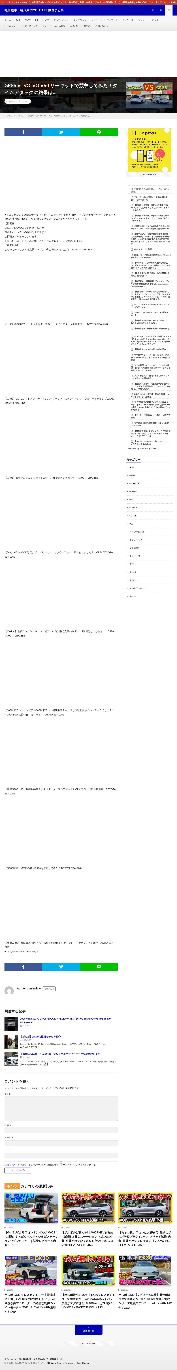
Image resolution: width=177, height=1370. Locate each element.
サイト (7, 1150)
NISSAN (133, 507)
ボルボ (154, 20)
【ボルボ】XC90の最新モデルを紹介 (40, 1036)
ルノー (46, 26)
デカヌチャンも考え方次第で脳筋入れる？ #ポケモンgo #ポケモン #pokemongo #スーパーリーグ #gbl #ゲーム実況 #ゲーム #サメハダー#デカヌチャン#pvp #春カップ (151, 340)
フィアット (112, 20)
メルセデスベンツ (29, 26)
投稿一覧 (48, 988)
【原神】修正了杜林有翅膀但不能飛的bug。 (152, 328)
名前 (7, 1125)
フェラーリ (127, 20)
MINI (37, 20)
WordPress (83, 1363)
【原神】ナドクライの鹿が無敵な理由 (150, 349)
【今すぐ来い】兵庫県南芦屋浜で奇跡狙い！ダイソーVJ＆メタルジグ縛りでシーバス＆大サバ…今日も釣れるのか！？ (150, 265)
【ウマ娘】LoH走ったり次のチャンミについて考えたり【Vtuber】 (150, 442)
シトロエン (96, 20)
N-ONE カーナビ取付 (143, 249)
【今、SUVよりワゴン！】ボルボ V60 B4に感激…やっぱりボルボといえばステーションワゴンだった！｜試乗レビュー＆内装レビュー (31, 1239)
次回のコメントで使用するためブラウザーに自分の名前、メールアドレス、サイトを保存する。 (51, 1165)
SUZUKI (74, 26)
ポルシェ (11, 26)
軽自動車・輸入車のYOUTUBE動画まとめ (43, 1359)
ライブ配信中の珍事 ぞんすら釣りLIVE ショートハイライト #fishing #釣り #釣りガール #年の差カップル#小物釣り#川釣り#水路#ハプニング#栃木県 (151, 406)
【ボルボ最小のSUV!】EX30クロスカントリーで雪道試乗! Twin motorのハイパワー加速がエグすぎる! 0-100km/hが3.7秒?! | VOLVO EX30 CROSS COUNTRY (88, 1301)
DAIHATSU (59, 26)
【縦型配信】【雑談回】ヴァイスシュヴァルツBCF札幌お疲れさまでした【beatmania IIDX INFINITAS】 (150, 283)
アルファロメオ (61, 20)
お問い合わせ (101, 26)
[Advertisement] (88, 54)
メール (9, 1137)
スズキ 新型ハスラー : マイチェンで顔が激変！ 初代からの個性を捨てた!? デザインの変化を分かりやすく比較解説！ (150, 368)
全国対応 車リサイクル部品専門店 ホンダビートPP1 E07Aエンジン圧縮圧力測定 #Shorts (150, 227)
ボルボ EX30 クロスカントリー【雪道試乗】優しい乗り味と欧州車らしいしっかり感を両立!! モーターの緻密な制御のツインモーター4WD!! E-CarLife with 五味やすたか (30, 1303)
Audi (18, 20)
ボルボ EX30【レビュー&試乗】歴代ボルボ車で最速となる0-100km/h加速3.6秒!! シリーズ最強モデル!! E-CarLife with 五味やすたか (145, 1301)
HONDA (87, 26)
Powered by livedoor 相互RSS (142, 448)
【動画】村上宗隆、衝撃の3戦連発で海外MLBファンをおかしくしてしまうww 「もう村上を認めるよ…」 (150, 207)
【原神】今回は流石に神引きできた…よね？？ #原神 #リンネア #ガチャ (149, 321)
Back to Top (88, 1330)
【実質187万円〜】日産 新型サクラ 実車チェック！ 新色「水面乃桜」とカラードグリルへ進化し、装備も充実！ (150, 386)
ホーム (7, 20)
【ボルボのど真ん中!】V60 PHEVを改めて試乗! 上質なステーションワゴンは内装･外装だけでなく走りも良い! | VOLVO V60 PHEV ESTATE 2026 (87, 1239)
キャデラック (79, 20)
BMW (27, 20)
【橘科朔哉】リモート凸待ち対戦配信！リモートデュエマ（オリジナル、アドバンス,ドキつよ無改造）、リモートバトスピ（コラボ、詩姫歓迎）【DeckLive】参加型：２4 (150, 295)
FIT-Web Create (55, 1363)
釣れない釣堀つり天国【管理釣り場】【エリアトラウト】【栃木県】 (150, 395)
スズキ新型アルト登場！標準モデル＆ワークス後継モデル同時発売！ (150, 376)
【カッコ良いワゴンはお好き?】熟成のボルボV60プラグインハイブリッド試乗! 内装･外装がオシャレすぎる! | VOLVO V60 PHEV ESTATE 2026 (144, 1239)
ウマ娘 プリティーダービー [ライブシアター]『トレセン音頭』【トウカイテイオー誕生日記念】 (151, 357)
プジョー (142, 20)
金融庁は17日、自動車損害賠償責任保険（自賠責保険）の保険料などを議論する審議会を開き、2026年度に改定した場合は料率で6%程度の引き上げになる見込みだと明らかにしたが (150, 239)
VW (47, 20)
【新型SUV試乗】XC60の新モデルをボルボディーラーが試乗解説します (60, 1053)
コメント (8, 1094)
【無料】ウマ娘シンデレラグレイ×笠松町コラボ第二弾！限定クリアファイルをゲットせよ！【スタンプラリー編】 (151, 433)
